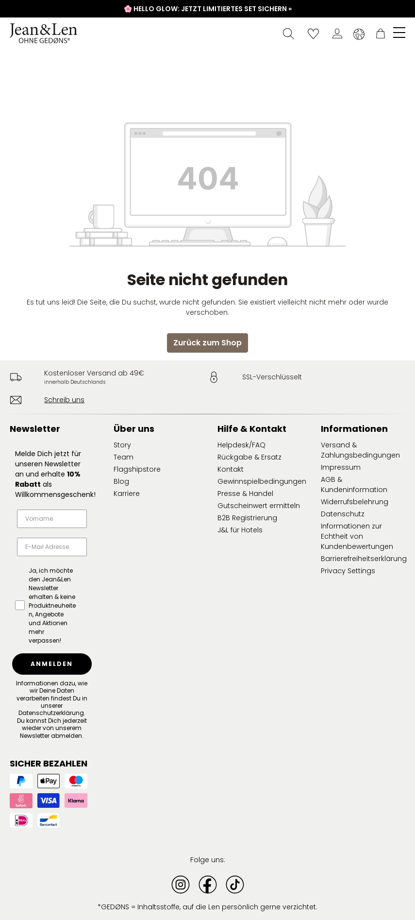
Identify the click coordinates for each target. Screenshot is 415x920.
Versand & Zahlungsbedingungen (360, 450)
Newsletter (35, 429)
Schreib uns (64, 400)
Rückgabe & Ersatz (249, 457)
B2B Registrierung (247, 518)
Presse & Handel (245, 493)
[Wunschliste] (313, 33)
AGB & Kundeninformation (354, 484)
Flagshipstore (137, 469)
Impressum (341, 467)
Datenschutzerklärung (51, 713)
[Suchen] (288, 33)
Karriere (127, 493)
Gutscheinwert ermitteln (258, 506)
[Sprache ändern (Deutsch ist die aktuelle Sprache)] (359, 34)
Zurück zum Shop (207, 342)
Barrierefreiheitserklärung (364, 558)
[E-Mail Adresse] (52, 547)
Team (123, 457)
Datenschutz (343, 514)
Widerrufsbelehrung (354, 502)
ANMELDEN (52, 664)
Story (122, 445)
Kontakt (230, 469)
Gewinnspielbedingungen (261, 481)
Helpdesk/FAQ (241, 445)
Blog (121, 481)
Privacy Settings (348, 571)
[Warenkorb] (380, 33)
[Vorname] (52, 519)
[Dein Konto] (337, 33)
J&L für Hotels (240, 530)
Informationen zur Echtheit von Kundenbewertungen (357, 536)
